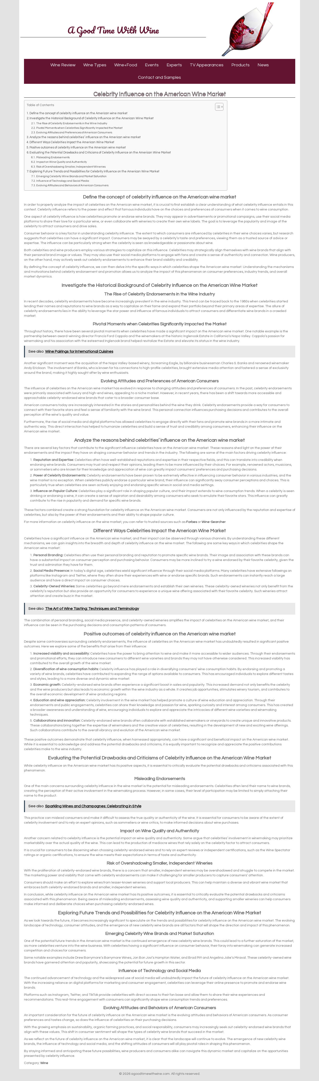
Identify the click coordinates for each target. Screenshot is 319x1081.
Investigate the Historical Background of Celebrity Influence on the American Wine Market (92, 118)
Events (152, 65)
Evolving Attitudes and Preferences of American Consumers (74, 132)
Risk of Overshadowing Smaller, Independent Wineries (71, 166)
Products (240, 65)
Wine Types (94, 65)
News (263, 65)
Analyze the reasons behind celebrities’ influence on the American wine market (85, 137)
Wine (44, 1063)
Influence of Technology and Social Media (62, 181)
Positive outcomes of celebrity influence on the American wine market (78, 147)
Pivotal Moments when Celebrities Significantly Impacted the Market (79, 128)
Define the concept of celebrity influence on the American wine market (78, 113)
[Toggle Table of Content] (216, 107)
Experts (174, 65)
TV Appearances (206, 65)
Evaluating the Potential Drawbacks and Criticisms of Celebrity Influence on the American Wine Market (100, 152)
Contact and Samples (159, 77)
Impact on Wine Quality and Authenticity (61, 162)
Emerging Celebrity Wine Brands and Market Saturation (71, 176)
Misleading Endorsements (53, 157)
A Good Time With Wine (113, 30)
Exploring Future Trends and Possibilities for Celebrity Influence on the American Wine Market (94, 171)
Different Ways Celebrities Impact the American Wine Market (72, 142)
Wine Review (62, 65)
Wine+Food (125, 65)
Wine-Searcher (213, 522)
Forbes (191, 522)
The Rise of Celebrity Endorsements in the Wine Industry (71, 123)
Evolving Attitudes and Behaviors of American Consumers (72, 185)
